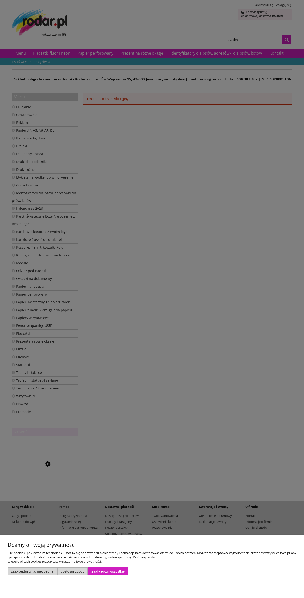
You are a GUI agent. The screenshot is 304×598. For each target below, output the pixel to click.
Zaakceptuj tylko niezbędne (32, 571)
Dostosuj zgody (72, 571)
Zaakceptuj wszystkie (108, 571)
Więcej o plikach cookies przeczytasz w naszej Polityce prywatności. (55, 561)
